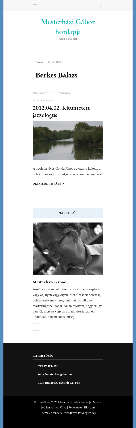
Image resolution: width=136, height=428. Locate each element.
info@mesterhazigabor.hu (55, 374)
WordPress (70, 413)
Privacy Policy (87, 413)
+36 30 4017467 (48, 365)
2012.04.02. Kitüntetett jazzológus (61, 111)
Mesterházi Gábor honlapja (68, 27)
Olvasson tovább (48, 183)
